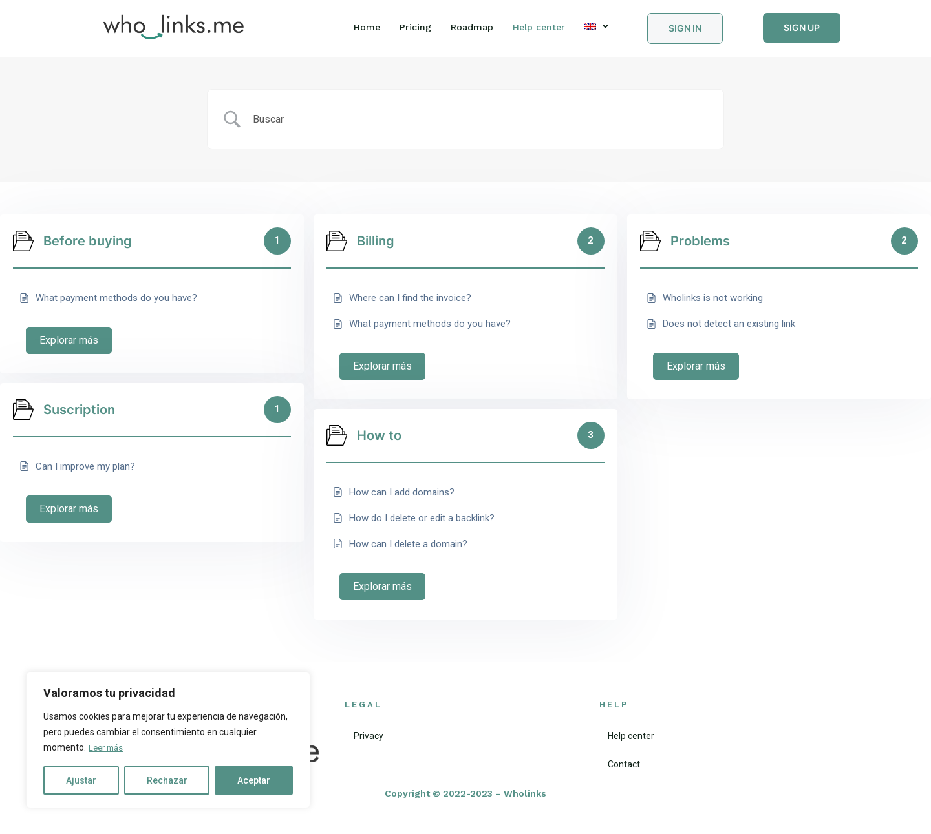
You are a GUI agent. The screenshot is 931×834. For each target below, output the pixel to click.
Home (367, 27)
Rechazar (167, 780)
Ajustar (81, 780)
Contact (615, 764)
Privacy (359, 736)
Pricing (415, 27)
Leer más (108, 748)
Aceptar (253, 780)
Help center (539, 27)
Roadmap (472, 27)
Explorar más (68, 341)
